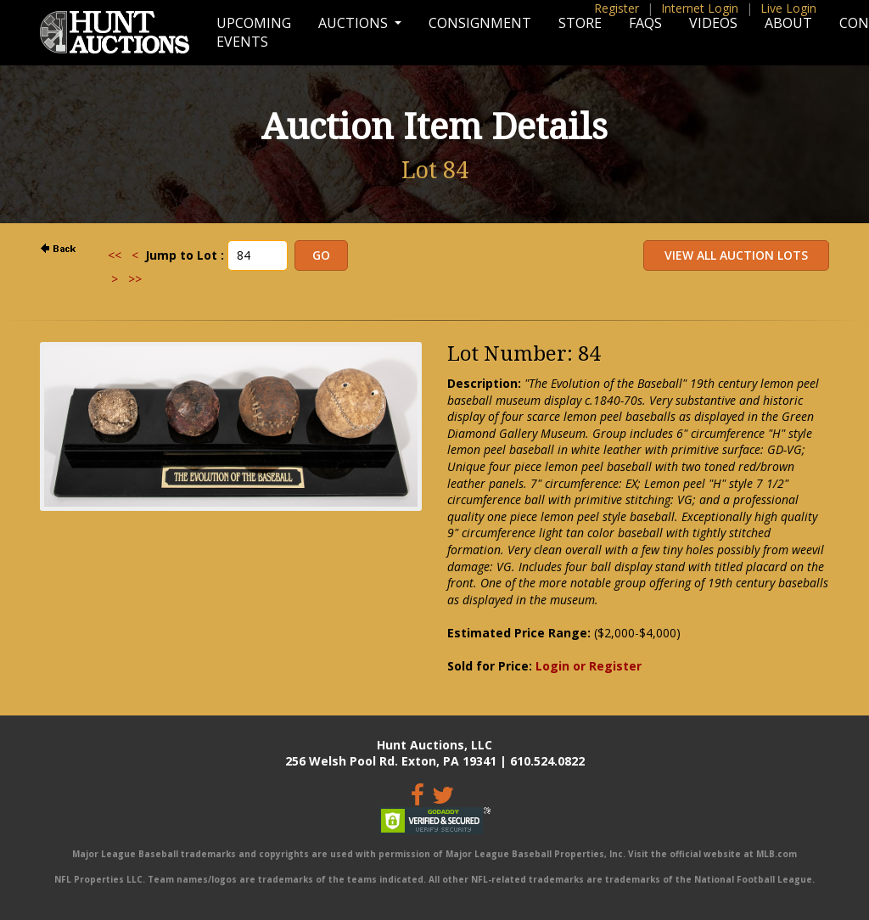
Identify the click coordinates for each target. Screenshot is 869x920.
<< (114, 255)
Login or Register (588, 666)
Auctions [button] (354, 23)
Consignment (480, 23)
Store (580, 23)
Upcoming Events (253, 32)
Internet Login (699, 8)
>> (135, 279)
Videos (713, 23)
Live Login (788, 8)
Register (616, 8)
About (788, 23)
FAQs (645, 23)
